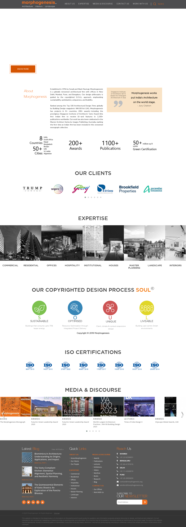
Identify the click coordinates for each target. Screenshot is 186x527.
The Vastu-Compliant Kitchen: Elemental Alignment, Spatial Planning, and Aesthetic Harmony (48, 472)
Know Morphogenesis (78, 458)
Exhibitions (98, 467)
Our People (75, 464)
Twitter (28, 502)
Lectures (129, 419)
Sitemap (57, 513)
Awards (35, 419)
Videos (96, 470)
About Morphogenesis (35, 93)
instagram (38, 502)
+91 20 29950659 (126, 478)
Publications (98, 461)
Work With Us (99, 492)
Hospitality (74, 483)
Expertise (74, 470)
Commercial (75, 474)
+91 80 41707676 (126, 464)
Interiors (74, 498)
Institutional (75, 486)
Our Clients (93, 173)
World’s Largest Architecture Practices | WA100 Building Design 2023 (106, 424)
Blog (95, 482)
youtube (42, 502)
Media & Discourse (101, 454)
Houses (73, 489)
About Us (73, 454)
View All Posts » (58, 449)
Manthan (97, 473)
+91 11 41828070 (126, 471)
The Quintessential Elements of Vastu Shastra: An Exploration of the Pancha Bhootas (48, 489)
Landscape (75, 495)
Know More (23, 69)
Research (97, 479)
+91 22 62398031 (126, 457)
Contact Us (98, 486)
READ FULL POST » (40, 463)
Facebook (24, 502)
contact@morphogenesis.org (131, 481)
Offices (73, 480)
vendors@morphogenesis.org (131, 485)
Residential (75, 477)
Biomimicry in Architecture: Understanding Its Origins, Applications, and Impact (48, 456)
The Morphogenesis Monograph (12, 422)
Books (3, 419)
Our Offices (98, 489)
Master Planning (77, 492)
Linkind (33, 502)
